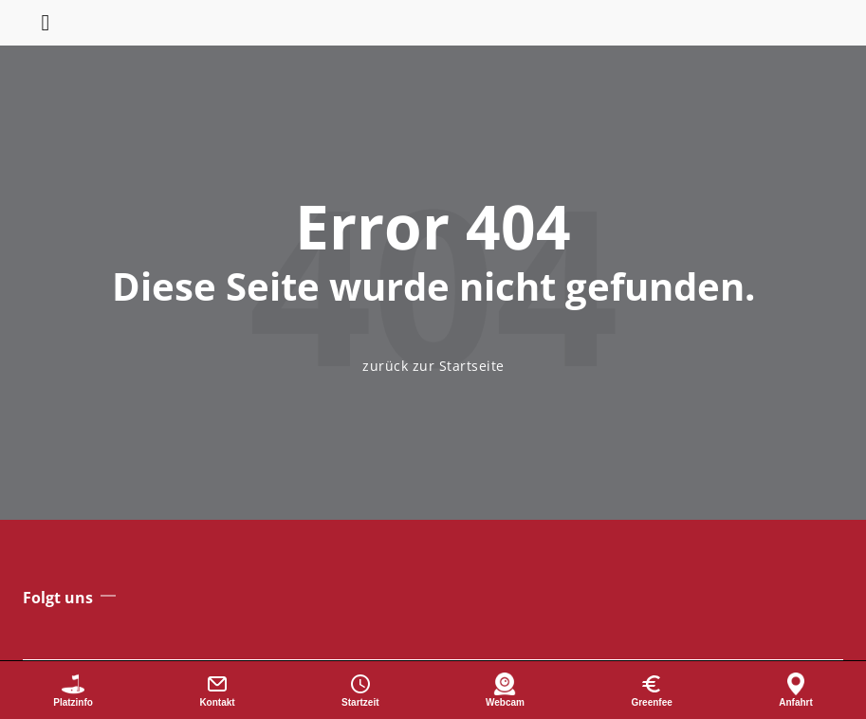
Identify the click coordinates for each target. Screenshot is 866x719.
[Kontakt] (217, 690)
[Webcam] (505, 690)
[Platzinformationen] (73, 690)
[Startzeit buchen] (360, 690)
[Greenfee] (652, 690)
